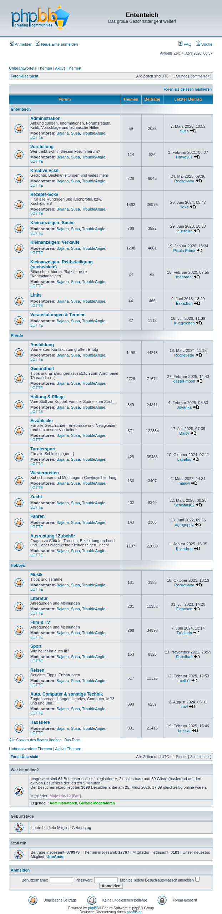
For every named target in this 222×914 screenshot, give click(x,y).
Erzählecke (41, 420)
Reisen (37, 670)
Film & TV (40, 622)
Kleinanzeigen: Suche (52, 222)
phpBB (93, 908)
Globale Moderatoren (97, 803)
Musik (36, 574)
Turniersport (42, 448)
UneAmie (55, 856)
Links (35, 295)
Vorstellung (42, 146)
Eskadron (184, 303)
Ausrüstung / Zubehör (52, 536)
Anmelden (21, 44)
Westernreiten (44, 472)
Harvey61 (184, 157)
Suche (204, 44)
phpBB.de (134, 912)
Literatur (39, 598)
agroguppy (184, 524)
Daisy (185, 433)
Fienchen (184, 609)
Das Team (72, 740)
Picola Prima (184, 250)
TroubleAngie (93, 133)
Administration (45, 118)
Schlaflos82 (184, 505)
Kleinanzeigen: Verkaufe (55, 242)
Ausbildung (42, 344)
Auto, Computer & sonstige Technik (66, 694)
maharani (184, 277)
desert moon (184, 381)
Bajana (62, 133)
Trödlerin (184, 633)
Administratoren (63, 803)
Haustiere (40, 722)
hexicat (184, 730)
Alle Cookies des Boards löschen (35, 740)
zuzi (184, 707)
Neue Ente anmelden (57, 44)
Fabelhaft (184, 657)
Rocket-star (184, 181)
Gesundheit (42, 368)
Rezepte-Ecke (44, 194)
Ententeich (21, 109)
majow (184, 483)
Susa (75, 133)
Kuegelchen (184, 323)
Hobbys (18, 565)
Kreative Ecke (44, 170)
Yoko (184, 207)
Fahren (37, 516)
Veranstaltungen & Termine (57, 314)
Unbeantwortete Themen (30, 68)
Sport (35, 646)
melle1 (184, 680)
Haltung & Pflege (47, 396)
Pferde (17, 335)
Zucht (36, 496)
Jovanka (184, 407)
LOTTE (36, 137)
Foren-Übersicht (24, 76)
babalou (184, 459)
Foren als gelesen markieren (187, 89)
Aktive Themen (68, 68)
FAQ (184, 44)
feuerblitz (184, 231)
